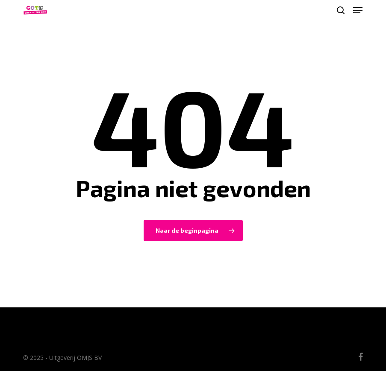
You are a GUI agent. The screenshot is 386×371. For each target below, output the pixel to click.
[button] (357, 10)
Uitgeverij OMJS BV (75, 357)
